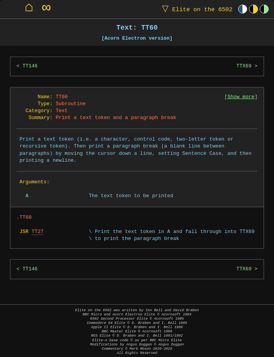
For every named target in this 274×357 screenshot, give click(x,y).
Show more (240, 97)
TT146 (30, 66)
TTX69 (243, 66)
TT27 (37, 231)
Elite (195, 9)
